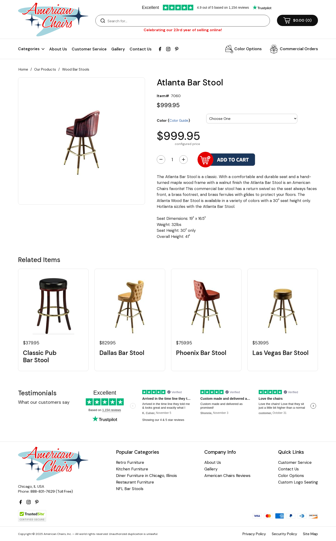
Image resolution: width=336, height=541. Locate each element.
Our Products (45, 69)
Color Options (248, 48)
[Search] (187, 21)
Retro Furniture (130, 463)
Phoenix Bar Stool (201, 353)
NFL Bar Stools (129, 489)
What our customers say (44, 402)
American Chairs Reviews (227, 476)
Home (23, 69)
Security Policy (284, 533)
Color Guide (178, 120)
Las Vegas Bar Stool (280, 353)
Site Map (310, 533)
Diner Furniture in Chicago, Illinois (146, 476)
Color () (173, 120)
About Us (58, 49)
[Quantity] (172, 159)
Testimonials (37, 393)
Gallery (118, 49)
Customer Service (89, 49)
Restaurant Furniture (135, 482)
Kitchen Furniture (132, 469)
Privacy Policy (254, 533)
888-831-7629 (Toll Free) (51, 491)
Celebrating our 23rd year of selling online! (183, 29)
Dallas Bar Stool (121, 353)
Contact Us (141, 49)
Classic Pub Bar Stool (39, 356)
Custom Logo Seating (298, 482)
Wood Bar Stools (75, 69)
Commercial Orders (299, 48)
